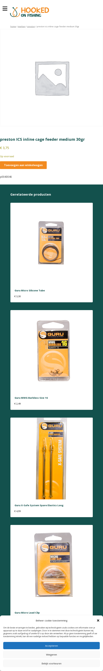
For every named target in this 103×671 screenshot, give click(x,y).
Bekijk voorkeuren (51, 663)
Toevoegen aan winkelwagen (23, 165)
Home (13, 26)
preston (31, 26)
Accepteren (51, 645)
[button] (98, 620)
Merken (21, 26)
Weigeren (51, 654)
